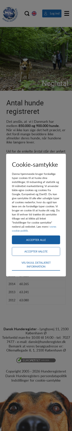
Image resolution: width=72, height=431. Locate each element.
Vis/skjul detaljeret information (36, 264)
